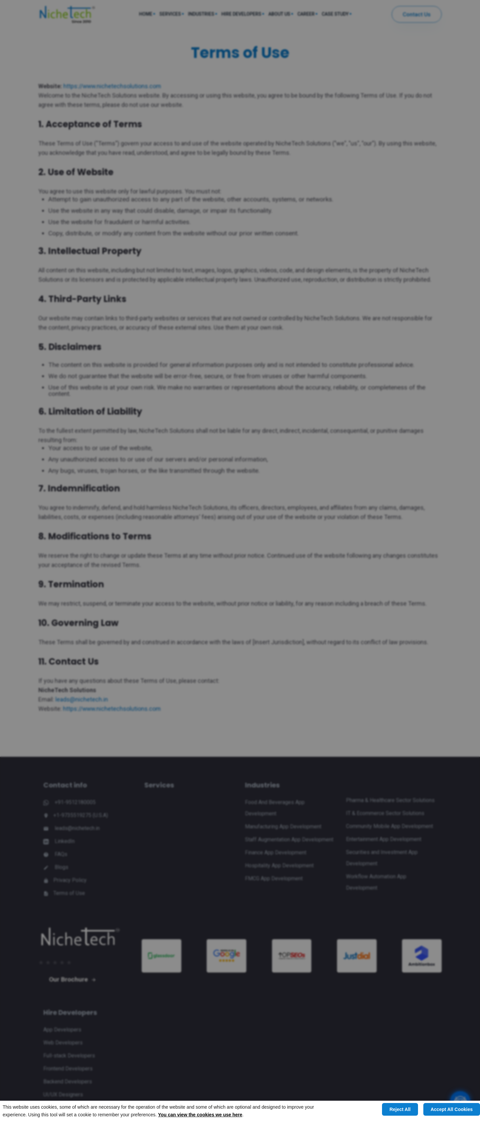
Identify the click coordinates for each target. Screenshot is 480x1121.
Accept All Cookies (452, 1109)
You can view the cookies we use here (200, 1114)
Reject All (399, 1109)
